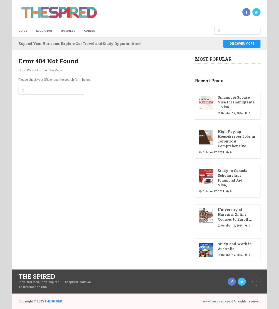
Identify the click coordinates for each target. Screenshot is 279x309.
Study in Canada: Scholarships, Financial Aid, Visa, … (233, 177)
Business (68, 30)
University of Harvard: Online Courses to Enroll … (235, 214)
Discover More (242, 43)
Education (44, 30)
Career (89, 30)
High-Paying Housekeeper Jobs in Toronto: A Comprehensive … (236, 138)
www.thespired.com (217, 301)
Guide (23, 30)
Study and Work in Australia (235, 246)
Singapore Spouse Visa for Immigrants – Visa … (236, 102)
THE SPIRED (37, 276)
